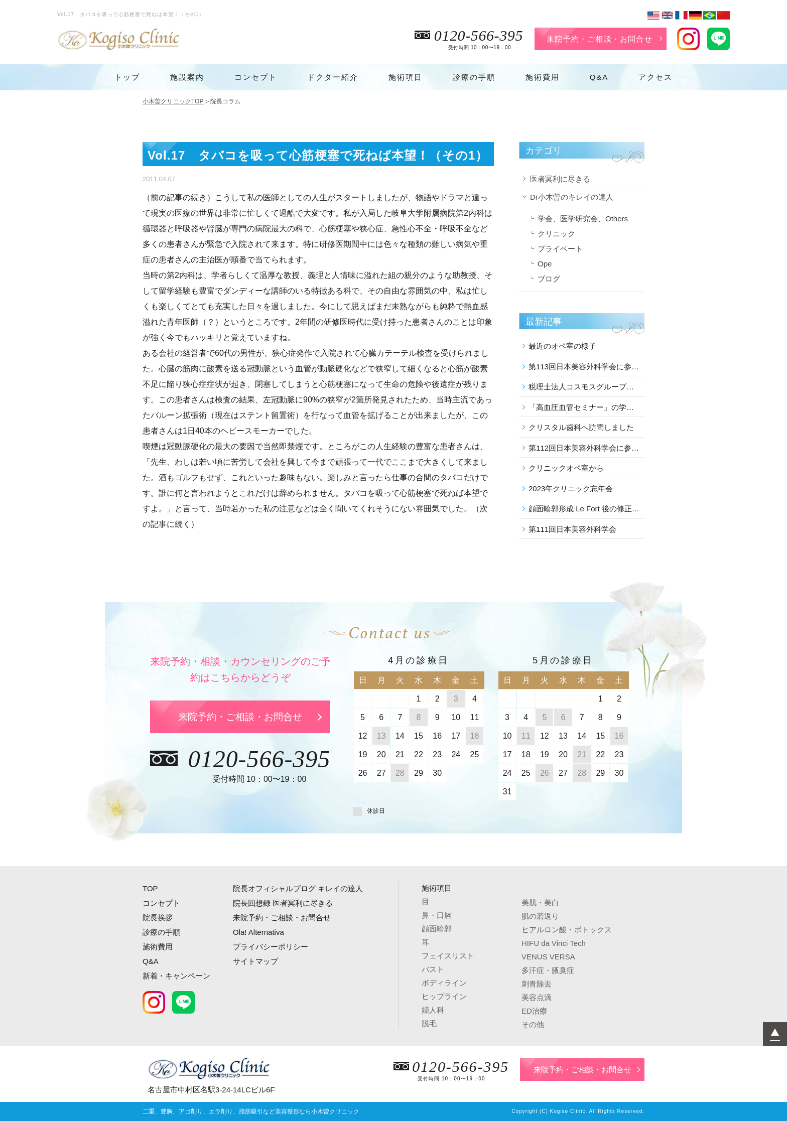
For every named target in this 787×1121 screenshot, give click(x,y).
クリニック (556, 233)
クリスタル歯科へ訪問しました (581, 427)
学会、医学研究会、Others (583, 218)
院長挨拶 (158, 917)
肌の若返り (540, 916)
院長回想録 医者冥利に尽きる (283, 903)
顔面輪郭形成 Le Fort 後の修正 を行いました (585, 508)
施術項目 (405, 77)
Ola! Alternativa (258, 932)
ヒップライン (444, 996)
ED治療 (534, 1011)
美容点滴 (536, 997)
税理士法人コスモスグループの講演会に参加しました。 (585, 386)
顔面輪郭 (437, 928)
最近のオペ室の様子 (562, 346)
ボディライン (444, 982)
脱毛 (429, 1023)
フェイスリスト (448, 955)
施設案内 (187, 77)
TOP (150, 888)
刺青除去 (536, 983)
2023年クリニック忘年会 (571, 488)
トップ (127, 77)
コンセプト (255, 77)
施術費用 (543, 77)
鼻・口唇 (437, 915)
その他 (532, 1024)
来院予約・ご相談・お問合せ (599, 39)
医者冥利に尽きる (560, 179)
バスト (433, 969)
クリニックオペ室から (566, 468)
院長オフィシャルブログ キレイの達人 (298, 888)
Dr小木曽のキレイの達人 (571, 197)
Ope (545, 263)
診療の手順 (474, 77)
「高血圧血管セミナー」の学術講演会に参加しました (585, 407)
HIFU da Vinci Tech (553, 943)
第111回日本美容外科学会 (572, 529)
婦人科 (433, 1010)
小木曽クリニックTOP (173, 101)
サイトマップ (255, 961)
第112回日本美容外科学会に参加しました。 (585, 448)
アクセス (655, 77)
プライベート (560, 248)
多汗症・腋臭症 (547, 970)
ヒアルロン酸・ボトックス (566, 929)
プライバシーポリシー (270, 946)
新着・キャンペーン (176, 975)
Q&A (599, 77)
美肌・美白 (540, 902)
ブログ (549, 278)
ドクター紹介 (332, 77)
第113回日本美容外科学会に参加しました (585, 366)
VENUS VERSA (548, 956)
